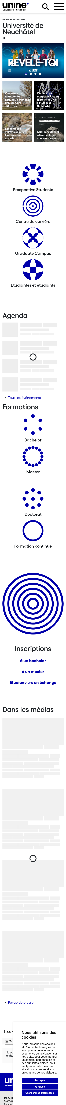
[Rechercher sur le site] (45, 6)
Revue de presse (21, 1002)
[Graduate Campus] (33, 239)
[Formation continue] (33, 532)
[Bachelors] (33, 426)
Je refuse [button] (39, 1086)
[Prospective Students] (33, 175)
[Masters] (33, 458)
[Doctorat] (33, 500)
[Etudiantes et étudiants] (33, 271)
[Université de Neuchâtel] (15, 7)
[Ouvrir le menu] (59, 6)
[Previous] (12, 63)
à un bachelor (33, 660)
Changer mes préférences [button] (39, 1092)
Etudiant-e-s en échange (33, 682)
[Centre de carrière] (33, 207)
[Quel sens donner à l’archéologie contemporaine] (49, 127)
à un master (33, 671)
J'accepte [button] (39, 1080)
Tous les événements (24, 398)
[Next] (54, 63)
